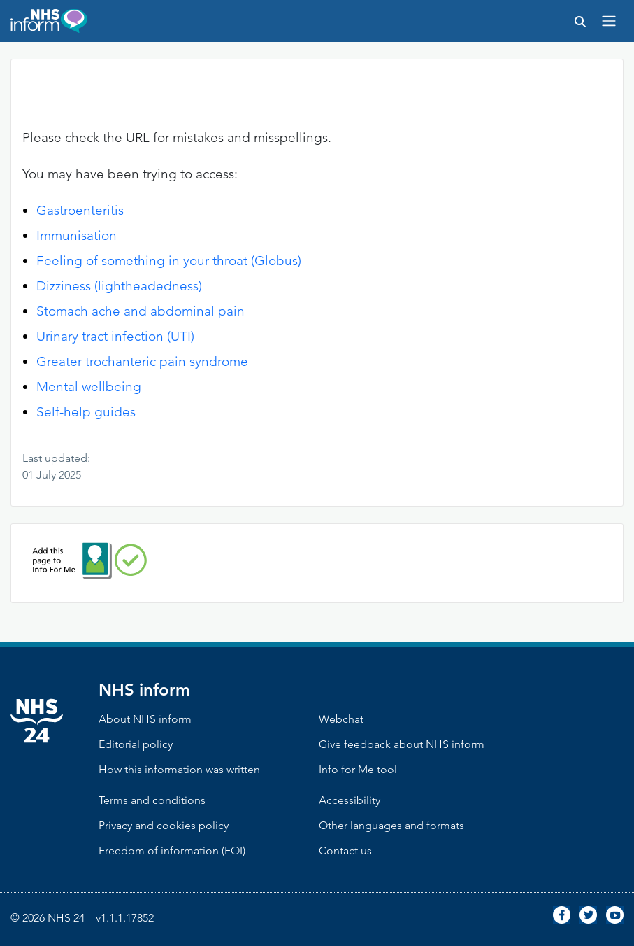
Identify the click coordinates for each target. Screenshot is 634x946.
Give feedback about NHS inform (401, 744)
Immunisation (76, 235)
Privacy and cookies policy (164, 825)
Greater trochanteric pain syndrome (142, 361)
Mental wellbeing (88, 387)
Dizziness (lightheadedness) (119, 286)
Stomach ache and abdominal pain (140, 311)
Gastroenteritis (80, 210)
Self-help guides (86, 412)
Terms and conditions (152, 800)
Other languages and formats (391, 825)
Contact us (345, 850)
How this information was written (179, 769)
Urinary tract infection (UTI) (115, 336)
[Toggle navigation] (609, 21)
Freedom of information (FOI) (172, 850)
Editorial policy (136, 744)
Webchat (341, 719)
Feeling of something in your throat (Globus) (168, 261)
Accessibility (349, 800)
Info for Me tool (358, 769)
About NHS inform (145, 719)
